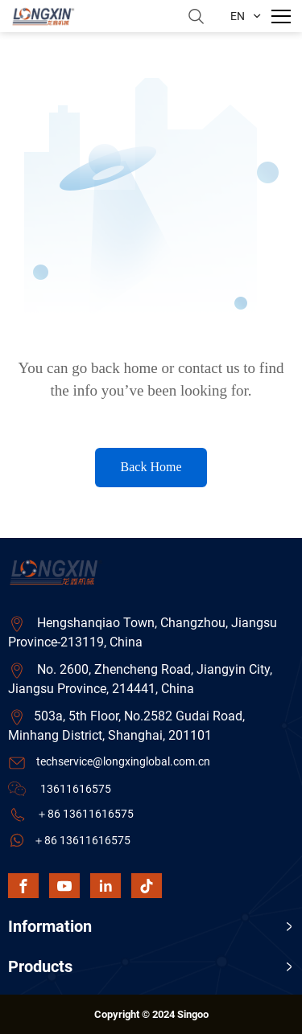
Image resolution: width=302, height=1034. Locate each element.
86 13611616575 (91, 813)
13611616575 (75, 788)
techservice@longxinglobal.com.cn (123, 761)
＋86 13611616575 (81, 840)
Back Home (151, 467)
